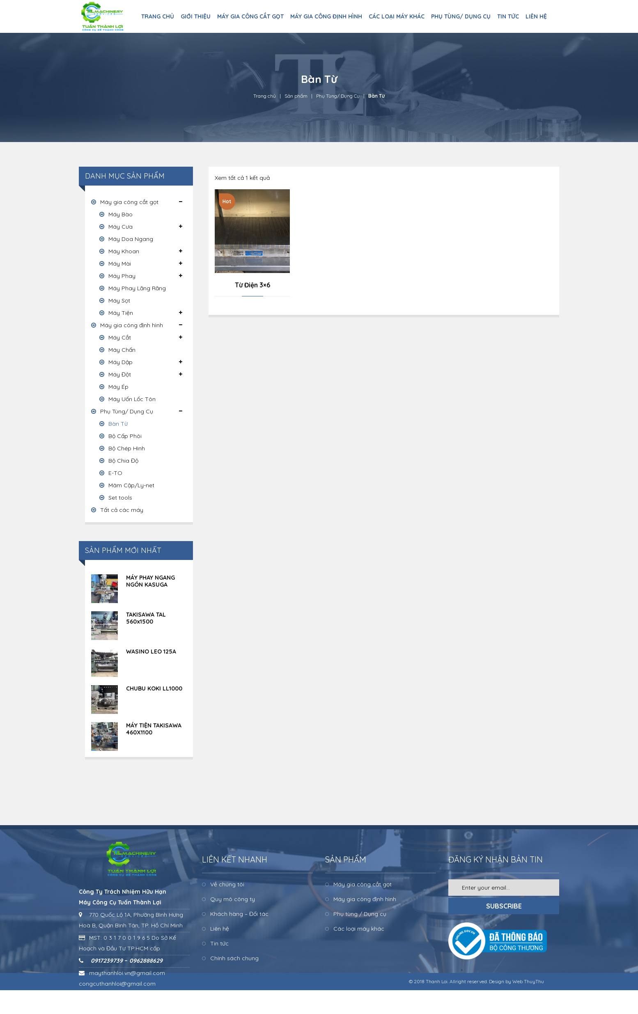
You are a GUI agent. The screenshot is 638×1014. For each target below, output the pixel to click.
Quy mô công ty (232, 899)
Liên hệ (219, 928)
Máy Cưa (120, 226)
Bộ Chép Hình (126, 448)
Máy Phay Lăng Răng (137, 288)
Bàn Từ (118, 423)
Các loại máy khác (358, 928)
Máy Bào (120, 214)
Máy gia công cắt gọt (129, 202)
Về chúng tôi (227, 884)
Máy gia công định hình (131, 325)
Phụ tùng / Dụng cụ (359, 914)
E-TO (115, 473)
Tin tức (219, 943)
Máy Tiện (120, 313)
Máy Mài (119, 263)
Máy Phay (121, 276)
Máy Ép (118, 386)
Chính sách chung (234, 958)
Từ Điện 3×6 (252, 285)
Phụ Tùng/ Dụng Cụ (338, 96)
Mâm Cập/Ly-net (131, 485)
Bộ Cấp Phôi (125, 436)
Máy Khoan (123, 251)
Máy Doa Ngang (130, 239)
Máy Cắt (119, 337)
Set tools (120, 497)
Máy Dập (120, 362)
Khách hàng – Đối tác (239, 914)
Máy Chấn (121, 349)
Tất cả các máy (121, 510)
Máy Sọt (119, 300)
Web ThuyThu (528, 981)
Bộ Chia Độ (123, 460)
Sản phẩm (296, 96)
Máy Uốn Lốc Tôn (132, 399)
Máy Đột (119, 374)
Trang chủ (264, 96)
